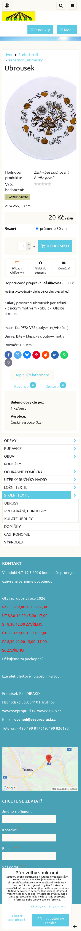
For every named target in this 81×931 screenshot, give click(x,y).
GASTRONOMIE (17, 534)
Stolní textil (41, 495)
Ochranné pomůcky (41, 472)
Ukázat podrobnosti (17, 917)
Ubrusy (11, 503)
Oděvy (41, 440)
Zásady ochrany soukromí (50, 906)
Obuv (41, 456)
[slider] (42, 184)
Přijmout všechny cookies (50, 920)
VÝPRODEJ (13, 542)
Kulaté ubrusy (18, 518)
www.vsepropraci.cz (18, 710)
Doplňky (12, 526)
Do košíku (55, 245)
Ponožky (12, 463)
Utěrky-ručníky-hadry (41, 479)
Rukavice (41, 448)
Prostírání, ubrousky (25, 510)
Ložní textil (41, 487)
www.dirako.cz (49, 710)
